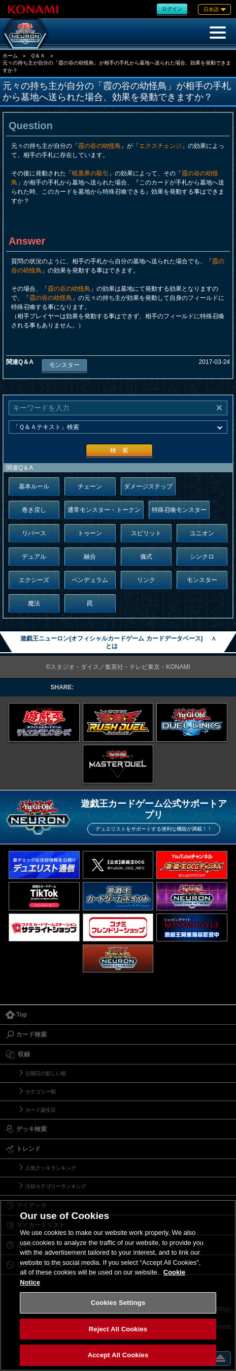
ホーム (10, 55)
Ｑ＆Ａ (37, 55)
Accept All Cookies (118, 1355)
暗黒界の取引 (90, 173)
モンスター (64, 365)
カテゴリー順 (40, 1091)
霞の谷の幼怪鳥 (99, 145)
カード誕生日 (40, 1110)
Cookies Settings (118, 1302)
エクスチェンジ (160, 145)
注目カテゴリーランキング (55, 1186)
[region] (118, 1285)
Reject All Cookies (118, 1329)
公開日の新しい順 (45, 1073)
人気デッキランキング (50, 1168)
